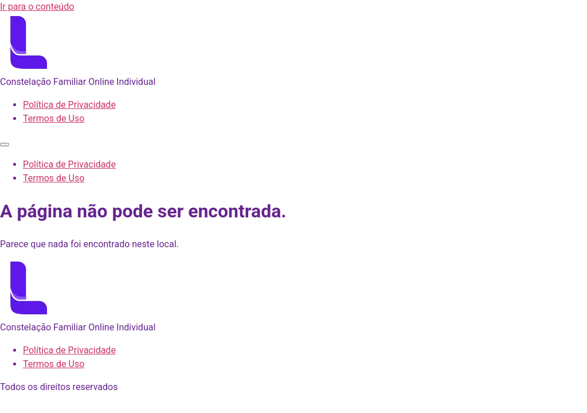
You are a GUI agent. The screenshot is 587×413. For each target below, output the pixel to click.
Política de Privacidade (69, 104)
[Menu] (4, 144)
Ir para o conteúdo (37, 6)
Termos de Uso (53, 118)
